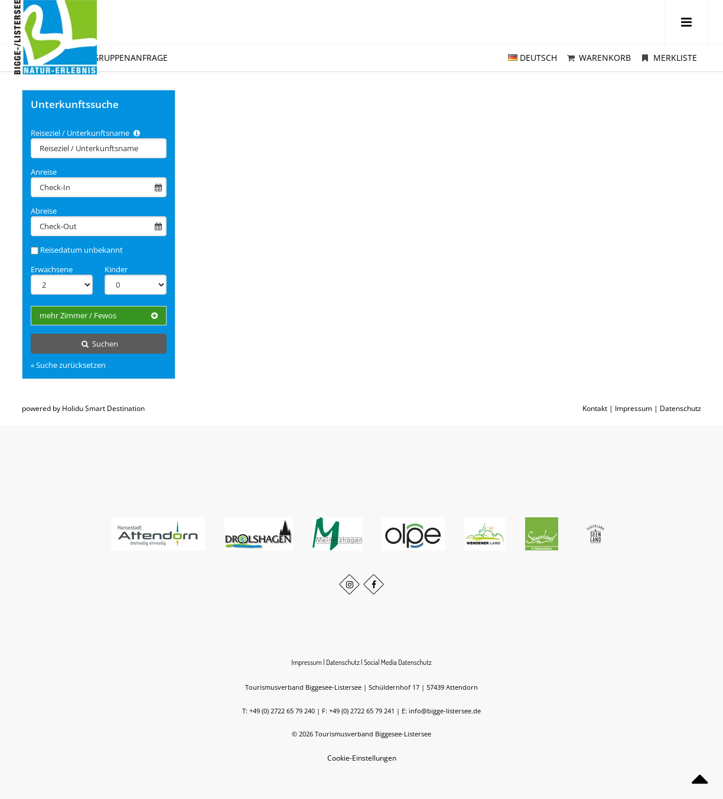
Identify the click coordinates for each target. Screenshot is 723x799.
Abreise (44, 211)
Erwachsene (52, 269)
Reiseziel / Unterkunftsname (86, 133)
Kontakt (594, 408)
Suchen (98, 343)
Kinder (116, 269)
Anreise (44, 172)
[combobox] (99, 148)
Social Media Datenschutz (398, 662)
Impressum (633, 408)
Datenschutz (680, 408)
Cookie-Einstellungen (361, 758)
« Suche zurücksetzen (68, 365)
